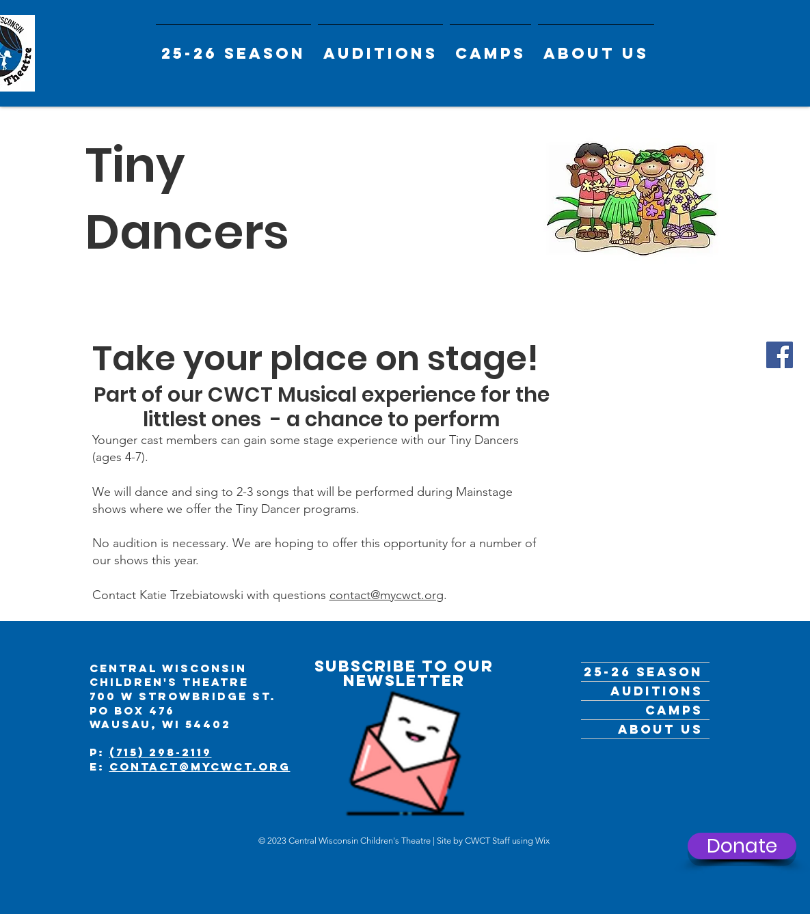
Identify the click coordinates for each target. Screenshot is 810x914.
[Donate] (742, 846)
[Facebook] (779, 355)
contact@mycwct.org (386, 595)
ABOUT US (660, 729)
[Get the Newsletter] (405, 744)
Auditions (656, 691)
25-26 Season (643, 672)
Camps (674, 710)
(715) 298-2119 (160, 752)
